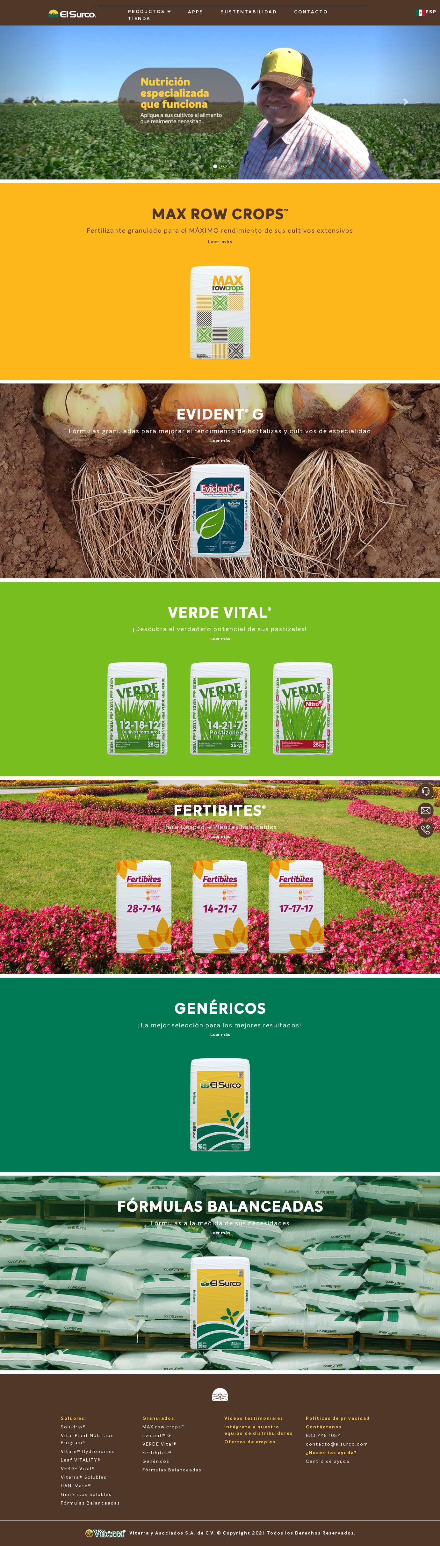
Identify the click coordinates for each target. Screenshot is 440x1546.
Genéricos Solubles (86, 1494)
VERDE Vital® (78, 1469)
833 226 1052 (323, 1435)
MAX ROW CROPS (217, 215)
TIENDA (139, 19)
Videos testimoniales (253, 1418)
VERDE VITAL (217, 614)
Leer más (220, 242)
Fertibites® (157, 1453)
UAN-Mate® (76, 1486)
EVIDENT (210, 415)
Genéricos (156, 1461)
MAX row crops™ (163, 1427)
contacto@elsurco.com (337, 1444)
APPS (196, 12)
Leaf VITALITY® (81, 1460)
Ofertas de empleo (250, 1442)
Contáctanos (324, 1427)
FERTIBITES (217, 812)
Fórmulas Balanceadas (90, 1503)
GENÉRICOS (220, 1010)
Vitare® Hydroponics (88, 1451)
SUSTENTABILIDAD (249, 12)
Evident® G (156, 1435)
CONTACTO (311, 12)
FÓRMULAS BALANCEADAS (220, 1207)
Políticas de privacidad (338, 1418)
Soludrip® (73, 1427)
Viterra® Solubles (84, 1477)
